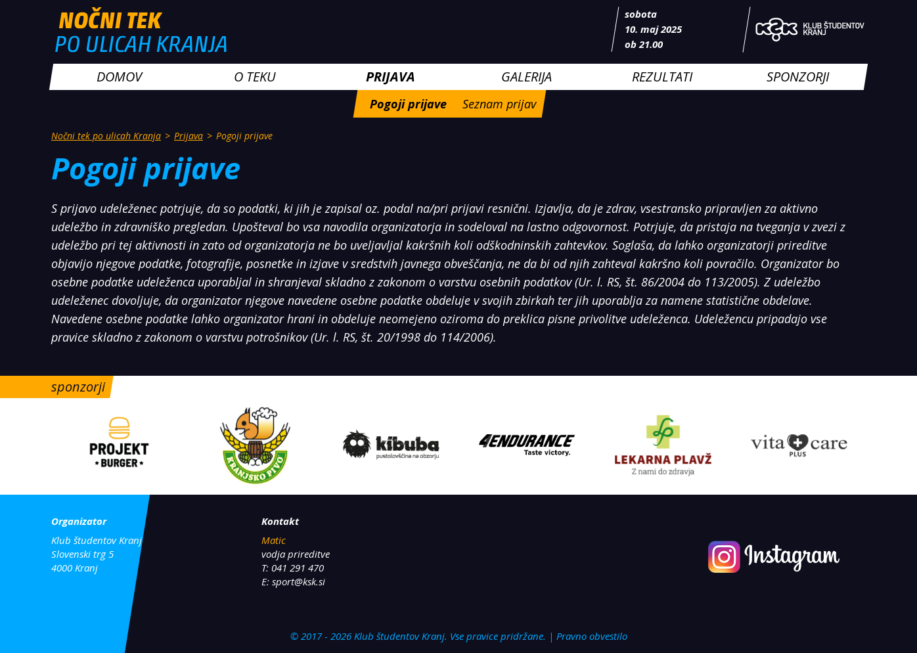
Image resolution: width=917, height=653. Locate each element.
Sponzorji (798, 76)
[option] (119, 447)
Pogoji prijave (408, 104)
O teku (255, 76)
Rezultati (662, 76)
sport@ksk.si (298, 581)
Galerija (526, 76)
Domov (119, 76)
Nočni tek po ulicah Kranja (106, 135)
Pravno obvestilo (591, 635)
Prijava (390, 76)
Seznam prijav (499, 104)
